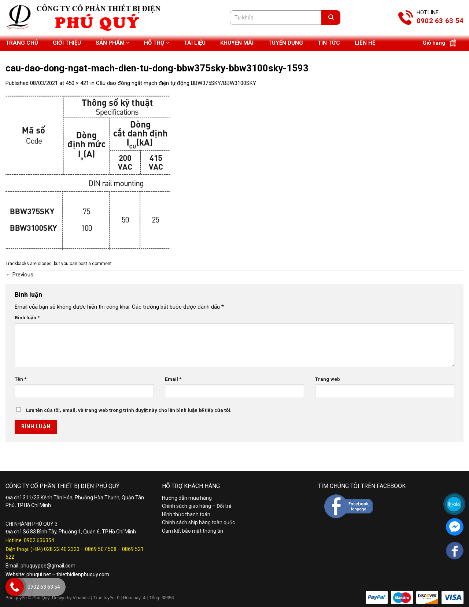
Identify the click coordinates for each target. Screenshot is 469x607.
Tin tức (329, 43)
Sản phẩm (112, 42)
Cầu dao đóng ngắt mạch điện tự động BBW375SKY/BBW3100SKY (176, 83)
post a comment (95, 263)
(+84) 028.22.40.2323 (55, 549)
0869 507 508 (101, 549)
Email (173, 379)
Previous (19, 274)
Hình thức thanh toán (186, 514)
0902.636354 (39, 540)
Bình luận (27, 317)
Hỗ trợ (156, 42)
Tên (20, 379)
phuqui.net (38, 574)
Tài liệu (195, 43)
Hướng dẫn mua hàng (187, 498)
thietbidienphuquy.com (82, 574)
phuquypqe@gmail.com (48, 566)
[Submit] (330, 17)
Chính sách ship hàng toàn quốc (198, 522)
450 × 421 (77, 83)
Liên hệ (365, 43)
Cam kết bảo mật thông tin (192, 531)
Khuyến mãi (237, 43)
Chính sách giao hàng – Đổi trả (197, 506)
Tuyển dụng (285, 43)
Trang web (327, 379)
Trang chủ (21, 43)
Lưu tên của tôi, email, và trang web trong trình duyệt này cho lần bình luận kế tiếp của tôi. (129, 410)
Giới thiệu (67, 43)
